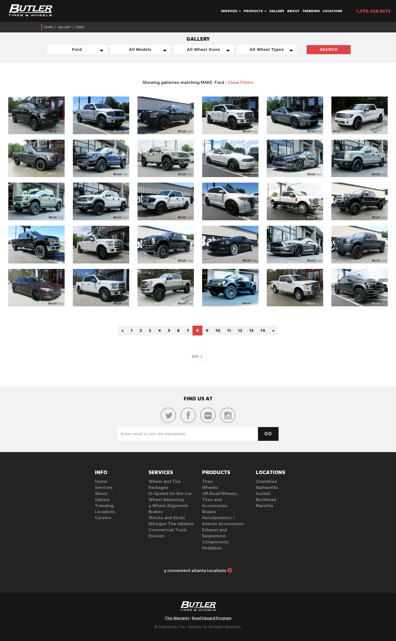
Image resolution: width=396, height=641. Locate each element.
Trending (311, 11)
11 (229, 330)
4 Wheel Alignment (168, 505)
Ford (80, 27)
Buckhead (266, 499)
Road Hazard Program (212, 618)
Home (48, 27)
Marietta (264, 505)
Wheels (210, 487)
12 (240, 330)
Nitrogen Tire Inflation (171, 523)
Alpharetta (267, 487)
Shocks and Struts (166, 517)
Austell (263, 493)
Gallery (276, 11)
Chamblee (266, 481)
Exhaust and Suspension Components (215, 535)
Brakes (155, 511)
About (293, 11)
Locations (332, 11)
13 (251, 330)
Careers (103, 517)
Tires (207, 481)
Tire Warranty (177, 618)
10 (217, 330)
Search (328, 49)
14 (262, 330)
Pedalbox (212, 548)
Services (231, 11)
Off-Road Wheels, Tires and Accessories (220, 499)
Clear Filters (241, 82)
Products (255, 11)
